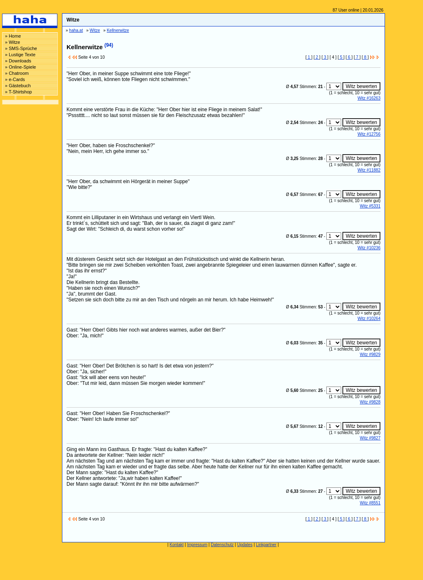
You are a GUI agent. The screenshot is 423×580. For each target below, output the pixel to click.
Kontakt (177, 544)
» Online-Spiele (20, 66)
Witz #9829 (370, 354)
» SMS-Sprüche (21, 48)
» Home (13, 35)
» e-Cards (15, 79)
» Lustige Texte (20, 54)
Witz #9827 (370, 438)
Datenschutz (222, 544)
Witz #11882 (368, 170)
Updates (244, 544)
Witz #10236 (368, 248)
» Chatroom (17, 73)
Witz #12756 (368, 134)
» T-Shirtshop (18, 91)
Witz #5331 (370, 206)
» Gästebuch (18, 85)
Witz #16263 (368, 98)
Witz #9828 (370, 402)
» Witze (12, 42)
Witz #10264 (368, 318)
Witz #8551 (370, 503)
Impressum (197, 544)
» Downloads (18, 60)
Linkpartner (266, 544)
